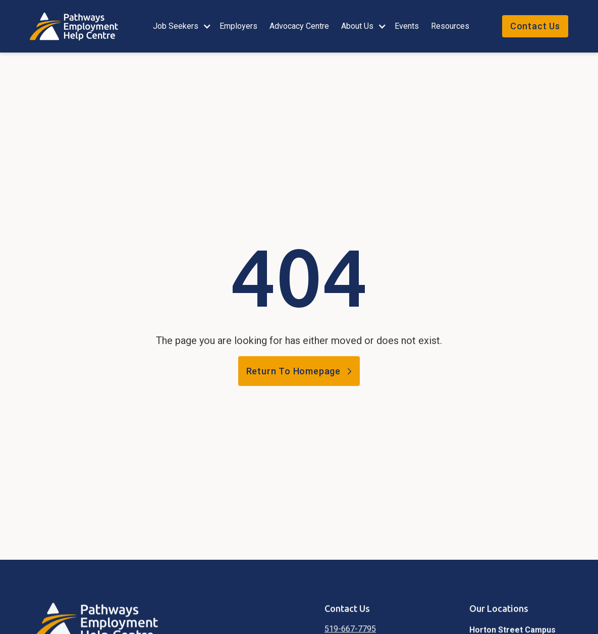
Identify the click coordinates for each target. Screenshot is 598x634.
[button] (180, 26)
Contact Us (535, 26)
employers (238, 26)
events (407, 26)
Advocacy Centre (299, 26)
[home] (79, 26)
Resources (450, 26)
